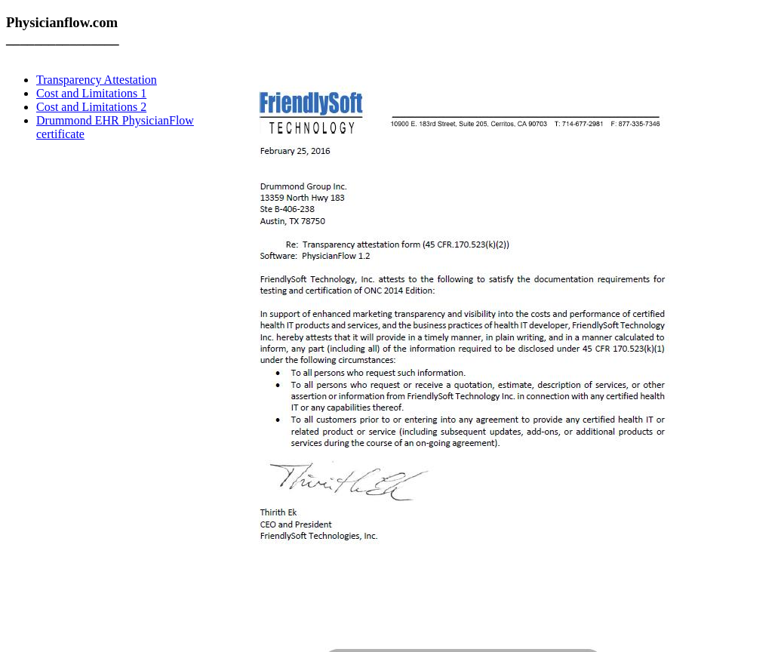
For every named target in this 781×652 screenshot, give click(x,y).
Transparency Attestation (96, 79)
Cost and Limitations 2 (91, 106)
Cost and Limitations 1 (91, 93)
